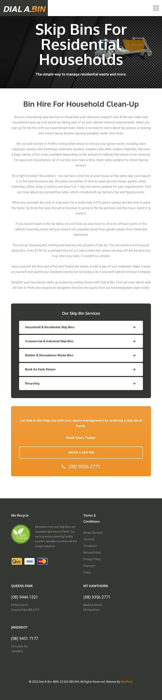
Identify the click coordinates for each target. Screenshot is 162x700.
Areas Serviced (93, 532)
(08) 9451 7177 (24, 638)
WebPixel (126, 681)
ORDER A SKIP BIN (81, 452)
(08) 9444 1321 (24, 597)
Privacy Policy (92, 559)
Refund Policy (92, 552)
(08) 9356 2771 (81, 466)
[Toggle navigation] (156, 8)
